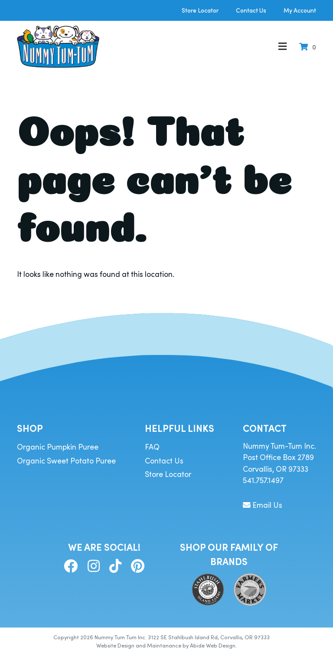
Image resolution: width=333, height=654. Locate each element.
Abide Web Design (212, 645)
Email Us (262, 505)
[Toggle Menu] (282, 46)
